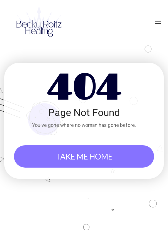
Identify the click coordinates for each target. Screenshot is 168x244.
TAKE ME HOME (84, 156)
